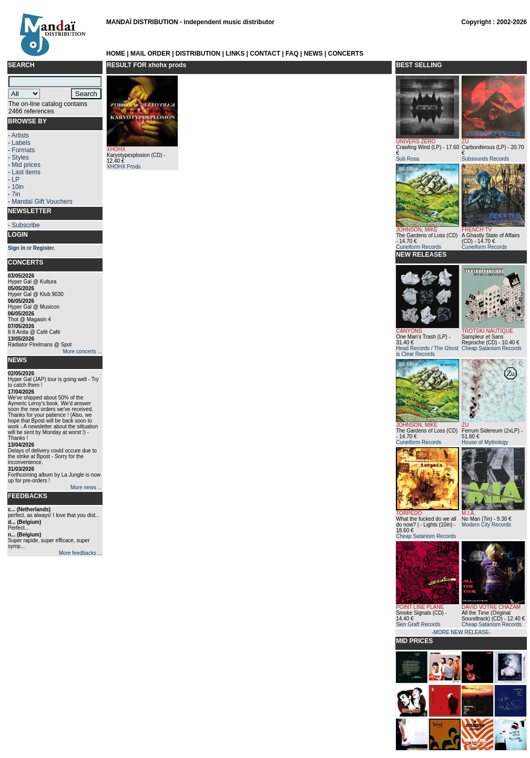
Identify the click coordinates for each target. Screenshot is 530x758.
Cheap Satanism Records (492, 348)
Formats (23, 150)
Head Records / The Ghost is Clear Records (427, 351)
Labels (21, 142)
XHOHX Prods (123, 167)
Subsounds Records (485, 159)
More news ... (86, 487)
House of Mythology (485, 442)
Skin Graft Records (418, 624)
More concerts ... (82, 351)
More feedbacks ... (80, 553)
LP (15, 179)
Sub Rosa (407, 159)
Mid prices (26, 165)
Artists (20, 135)
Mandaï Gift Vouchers (42, 201)
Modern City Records (486, 525)
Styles (20, 157)
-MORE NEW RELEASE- (461, 632)
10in (18, 187)
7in (16, 194)
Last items (26, 172)
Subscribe (25, 225)
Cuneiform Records (418, 247)
